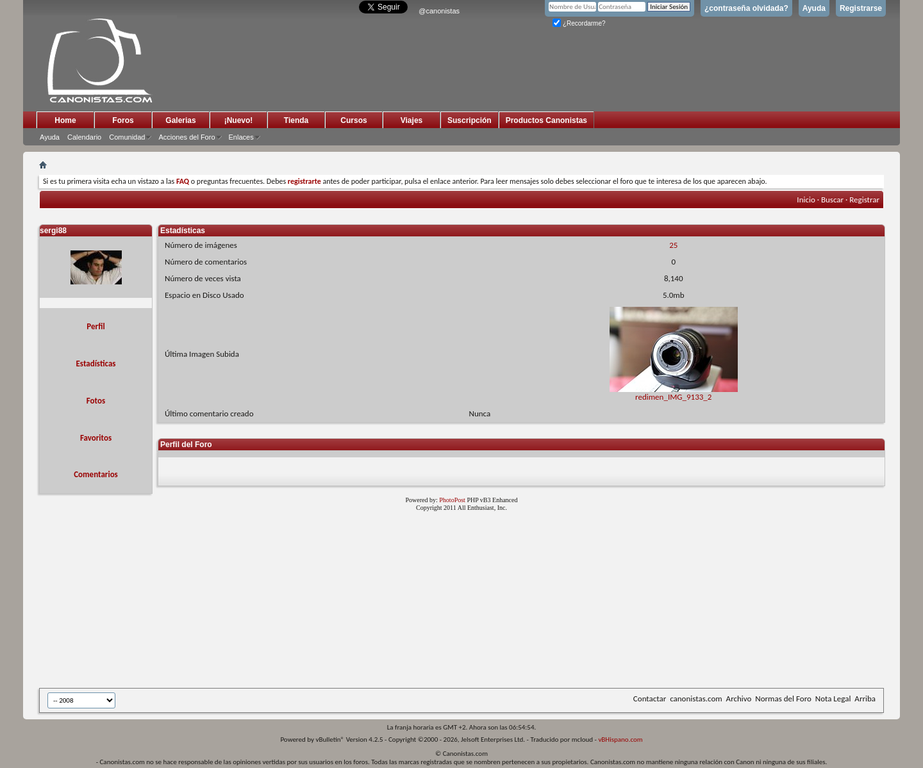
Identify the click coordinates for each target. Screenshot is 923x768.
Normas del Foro (783, 698)
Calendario (84, 137)
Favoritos (96, 438)
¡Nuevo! (238, 120)
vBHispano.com (620, 739)
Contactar (649, 698)
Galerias (180, 120)
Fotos (96, 400)
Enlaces (241, 137)
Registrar (864, 199)
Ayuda (814, 8)
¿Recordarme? (579, 23)
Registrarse (861, 8)
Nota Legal (833, 698)
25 (673, 245)
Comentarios (96, 474)
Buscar (832, 199)
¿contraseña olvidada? (746, 8)
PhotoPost (452, 499)
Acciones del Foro (186, 137)
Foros (122, 120)
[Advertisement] (353, 602)
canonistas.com (696, 698)
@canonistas (439, 11)
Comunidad (127, 137)
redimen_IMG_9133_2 (674, 393)
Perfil (95, 326)
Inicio (806, 199)
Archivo (739, 698)
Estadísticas (96, 363)
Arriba (865, 698)
